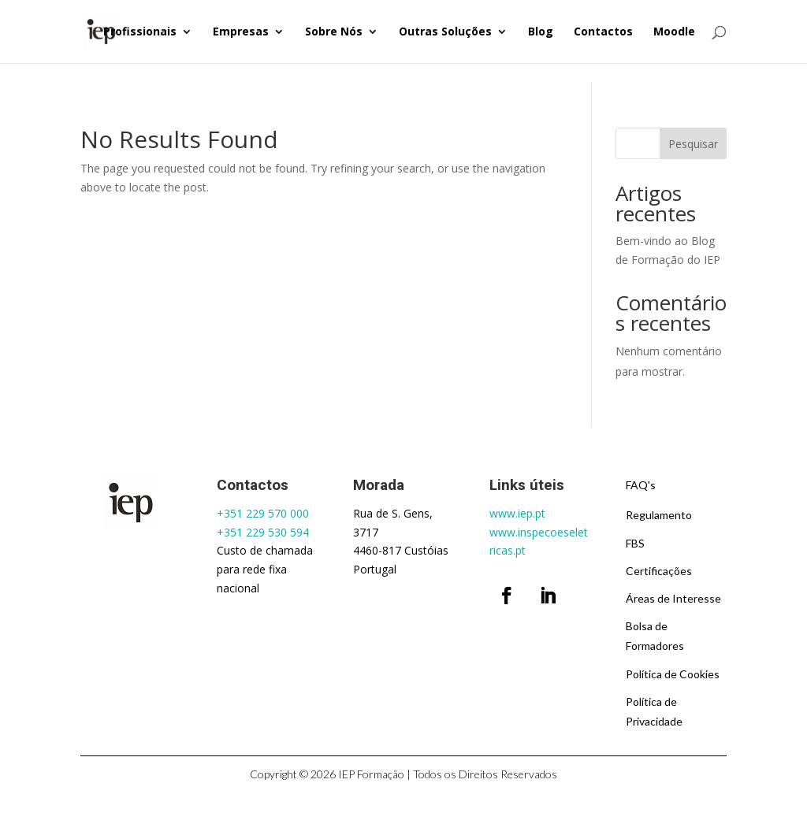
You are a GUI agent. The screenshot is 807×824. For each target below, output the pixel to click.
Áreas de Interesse (673, 598)
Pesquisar (693, 143)
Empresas (241, 32)
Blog (540, 32)
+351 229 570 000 (263, 513)
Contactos (603, 32)
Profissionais (140, 32)
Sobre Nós (334, 32)
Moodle (674, 32)
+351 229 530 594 (263, 532)
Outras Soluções (445, 32)
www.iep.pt (517, 513)
